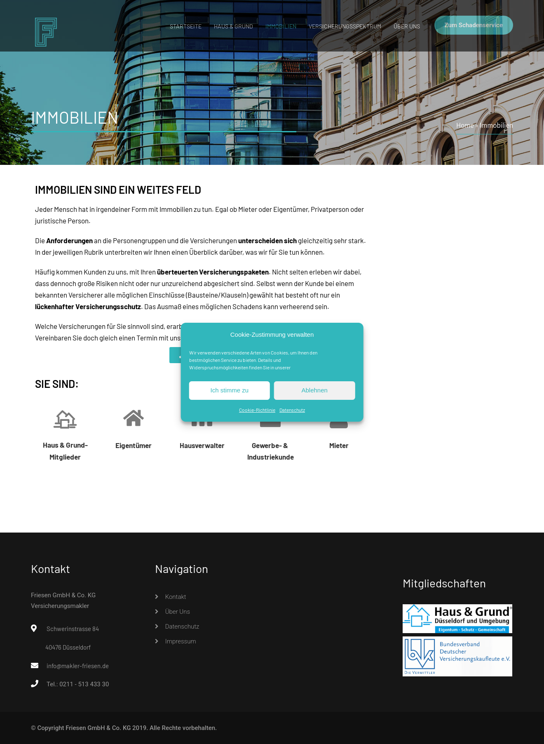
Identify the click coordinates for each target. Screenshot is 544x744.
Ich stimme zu (230, 390)
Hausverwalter (202, 445)
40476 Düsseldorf (68, 647)
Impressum (180, 641)
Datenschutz (292, 410)
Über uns (407, 26)
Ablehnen (314, 390)
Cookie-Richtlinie (257, 410)
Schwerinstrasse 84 (73, 628)
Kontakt (175, 597)
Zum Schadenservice (474, 25)
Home (465, 125)
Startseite (186, 26)
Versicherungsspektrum (345, 26)
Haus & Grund (233, 26)
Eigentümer (133, 445)
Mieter (339, 445)
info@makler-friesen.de (78, 665)
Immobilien (280, 26)
